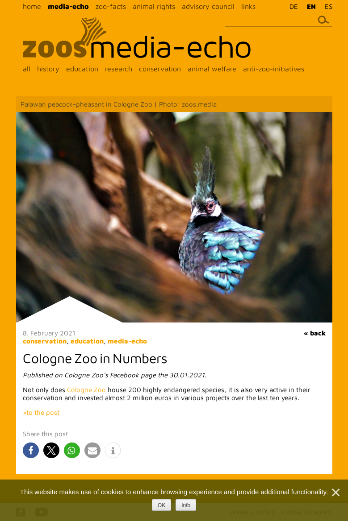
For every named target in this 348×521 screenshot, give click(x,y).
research (118, 69)
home (32, 6)
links (248, 6)
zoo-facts (111, 6)
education (82, 69)
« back (315, 333)
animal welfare (212, 69)
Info (185, 505)
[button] (31, 450)
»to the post (41, 412)
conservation (160, 69)
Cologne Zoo (86, 389)
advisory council (208, 6)
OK (161, 505)
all (26, 69)
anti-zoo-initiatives (273, 69)
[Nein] (335, 492)
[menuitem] (291, 6)
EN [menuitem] (311, 6)
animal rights (154, 6)
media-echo (68, 6)
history (48, 69)
